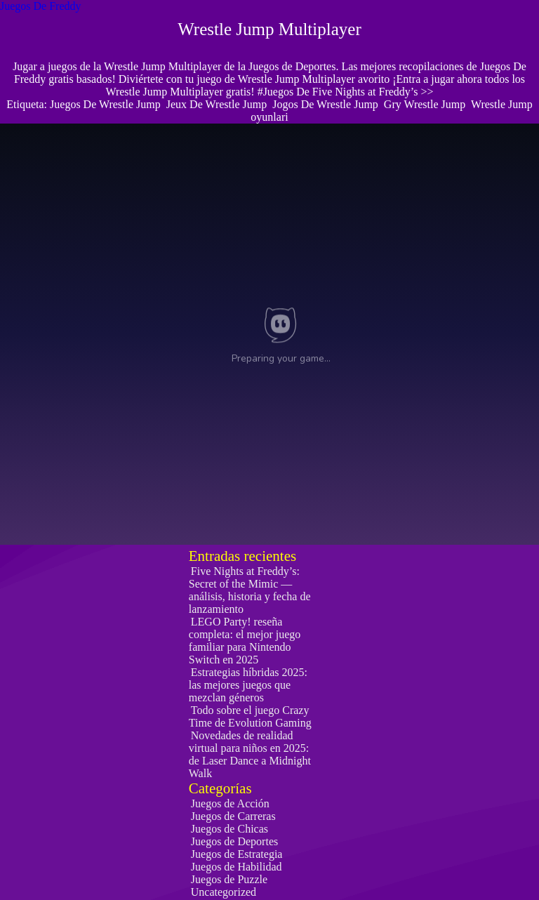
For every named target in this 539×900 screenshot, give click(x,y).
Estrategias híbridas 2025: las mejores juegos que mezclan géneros (248, 684)
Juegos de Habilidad (236, 867)
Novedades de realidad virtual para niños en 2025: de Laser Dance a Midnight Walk (250, 754)
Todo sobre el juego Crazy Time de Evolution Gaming (250, 716)
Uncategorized (223, 892)
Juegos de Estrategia (237, 854)
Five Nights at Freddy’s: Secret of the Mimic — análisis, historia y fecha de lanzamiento (250, 590)
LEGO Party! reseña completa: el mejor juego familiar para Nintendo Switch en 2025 (245, 641)
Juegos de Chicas (229, 829)
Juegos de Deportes (234, 841)
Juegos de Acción (230, 803)
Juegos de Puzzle (229, 879)
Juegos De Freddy (40, 6)
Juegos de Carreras (233, 816)
